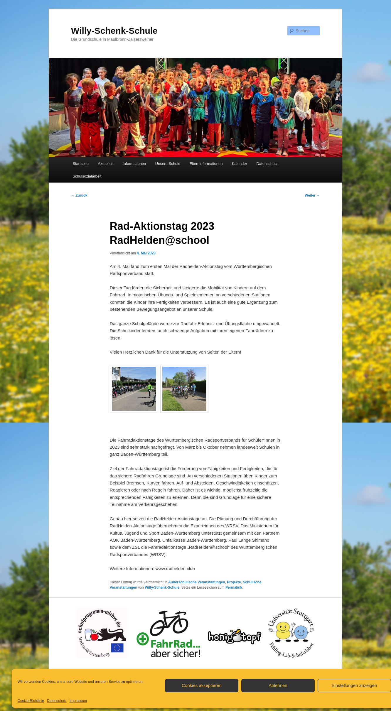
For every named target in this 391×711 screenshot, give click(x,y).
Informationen (134, 163)
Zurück (79, 195)
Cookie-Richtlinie (31, 701)
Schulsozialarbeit (87, 176)
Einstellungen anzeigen (354, 685)
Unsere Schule (167, 163)
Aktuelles (106, 163)
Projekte (234, 582)
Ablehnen (278, 685)
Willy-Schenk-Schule (114, 31)
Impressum (78, 701)
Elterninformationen (206, 163)
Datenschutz (57, 701)
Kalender (239, 163)
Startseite (81, 163)
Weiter (312, 195)
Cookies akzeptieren (202, 685)
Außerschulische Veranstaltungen (196, 582)
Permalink (233, 587)
